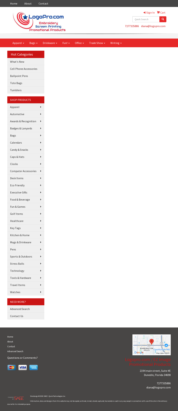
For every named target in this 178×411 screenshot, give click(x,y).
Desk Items (16, 178)
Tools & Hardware (20, 278)
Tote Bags (16, 83)
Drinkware (50, 43)
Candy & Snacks (19, 149)
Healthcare (16, 221)
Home (13, 3)
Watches (15, 292)
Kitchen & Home (20, 235)
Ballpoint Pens (19, 76)
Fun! (66, 43)
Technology (17, 270)
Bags (33, 43)
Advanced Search (20, 309)
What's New (17, 61)
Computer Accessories (23, 171)
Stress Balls (17, 263)
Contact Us (16, 316)
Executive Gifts (18, 192)
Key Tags (15, 228)
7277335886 (132, 26)
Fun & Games (17, 206)
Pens (13, 249)
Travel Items (17, 285)
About (28, 3)
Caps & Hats (17, 157)
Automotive (17, 114)
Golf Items (16, 213)
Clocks (14, 164)
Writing (116, 43)
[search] (162, 19)
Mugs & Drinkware (20, 242)
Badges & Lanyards (21, 128)
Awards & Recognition (23, 121)
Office (79, 43)
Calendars (16, 142)
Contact (43, 3)
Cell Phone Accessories (23, 68)
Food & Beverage (20, 199)
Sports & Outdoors (21, 256)
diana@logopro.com (153, 26)
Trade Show (97, 43)
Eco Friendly (17, 185)
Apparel (18, 43)
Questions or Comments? (22, 357)
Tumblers (16, 90)
